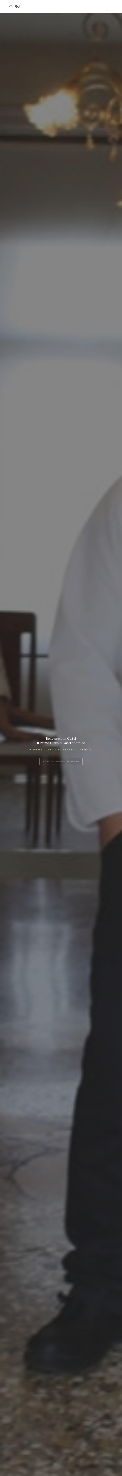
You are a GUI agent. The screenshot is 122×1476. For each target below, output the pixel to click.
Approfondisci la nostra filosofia (61, 760)
